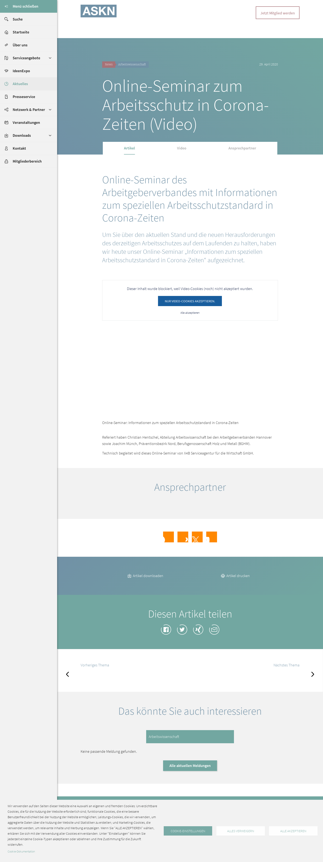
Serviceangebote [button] (26, 57)
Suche (11, 19)
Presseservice (24, 96)
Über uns (20, 45)
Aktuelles (20, 83)
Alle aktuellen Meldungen (190, 771)
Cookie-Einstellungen (188, 831)
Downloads (22, 135)
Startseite (21, 32)
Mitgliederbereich (21, 161)
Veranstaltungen (26, 122)
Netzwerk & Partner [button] (29, 109)
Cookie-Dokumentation (21, 851)
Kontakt (19, 148)
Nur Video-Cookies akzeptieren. (190, 301)
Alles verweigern (240, 831)
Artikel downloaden (145, 581)
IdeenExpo (21, 70)
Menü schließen (19, 6)
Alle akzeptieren (189, 313)
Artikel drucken (235, 581)
